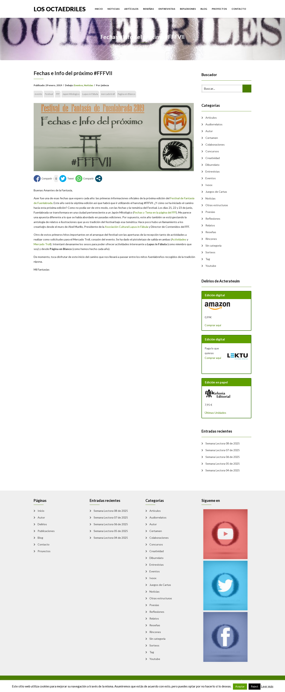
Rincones (211, 238)
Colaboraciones (215, 144)
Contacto (239, 8)
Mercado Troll (42, 244)
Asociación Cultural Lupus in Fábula (126, 226)
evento (38, 94)
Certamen (211, 137)
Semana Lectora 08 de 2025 (222, 443)
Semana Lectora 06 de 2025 (222, 456)
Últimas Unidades (215, 412)
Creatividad (212, 158)
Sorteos (210, 252)
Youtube (210, 265)
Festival (49, 94)
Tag (207, 259)
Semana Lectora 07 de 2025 (222, 450)
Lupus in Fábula (90, 94)
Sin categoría (213, 245)
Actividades (179, 239)
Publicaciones (46, 531)
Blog (203, 8)
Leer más (267, 686)
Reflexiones (188, 8)
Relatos (210, 225)
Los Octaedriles (60, 8)
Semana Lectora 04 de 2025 (222, 470)
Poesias (210, 212)
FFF (58, 94)
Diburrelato (212, 164)
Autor (209, 131)
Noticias (113, 8)
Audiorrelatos (213, 124)
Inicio (99, 8)
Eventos (78, 85)
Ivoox (208, 185)
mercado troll (108, 94)
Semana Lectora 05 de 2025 (222, 463)
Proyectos (219, 8)
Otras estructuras (216, 205)
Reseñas (148, 8)
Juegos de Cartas (216, 191)
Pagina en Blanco (126, 94)
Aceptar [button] (240, 686)
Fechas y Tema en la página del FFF (155, 212)
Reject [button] (254, 686)
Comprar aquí (213, 325)
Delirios (42, 524)
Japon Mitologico (71, 94)
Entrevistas (167, 8)
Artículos (131, 8)
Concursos (212, 151)
